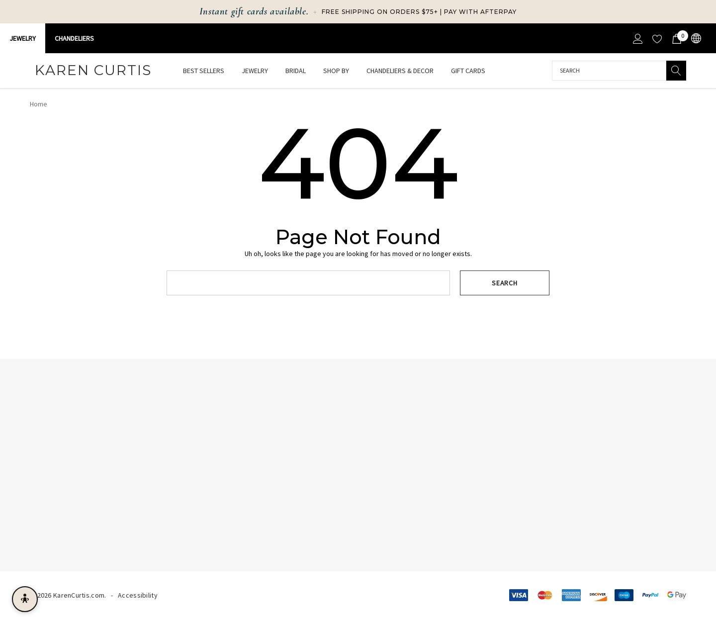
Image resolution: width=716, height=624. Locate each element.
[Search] (676, 71)
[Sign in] (637, 38)
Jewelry (22, 38)
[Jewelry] (255, 71)
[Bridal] (295, 71)
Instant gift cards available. (253, 11)
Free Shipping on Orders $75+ (380, 11)
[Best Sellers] (203, 70)
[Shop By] (336, 71)
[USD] (695, 38)
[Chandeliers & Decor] (400, 71)
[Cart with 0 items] (676, 38)
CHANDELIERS (74, 38)
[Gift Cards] (468, 70)
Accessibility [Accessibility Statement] (138, 595)
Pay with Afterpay (480, 11)
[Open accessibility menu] (25, 599)
